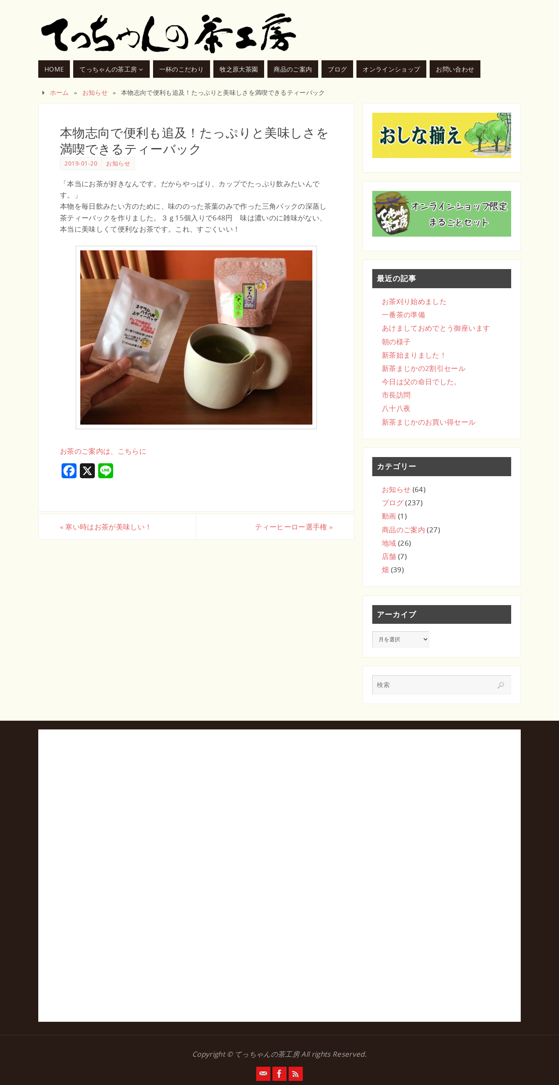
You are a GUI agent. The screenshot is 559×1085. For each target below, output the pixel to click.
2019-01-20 (80, 163)
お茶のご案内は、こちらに (103, 451)
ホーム (59, 92)
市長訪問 (396, 395)
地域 (389, 543)
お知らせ (95, 92)
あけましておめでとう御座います (436, 328)
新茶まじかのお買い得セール (428, 422)
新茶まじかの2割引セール (423, 368)
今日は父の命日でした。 (421, 381)
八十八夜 (396, 408)
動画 (389, 516)
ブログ (392, 502)
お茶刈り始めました (414, 301)
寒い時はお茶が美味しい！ (106, 526)
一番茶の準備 (403, 314)
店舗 (389, 556)
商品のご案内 (403, 529)
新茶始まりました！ (414, 355)
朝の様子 (396, 341)
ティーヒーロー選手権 (294, 526)
